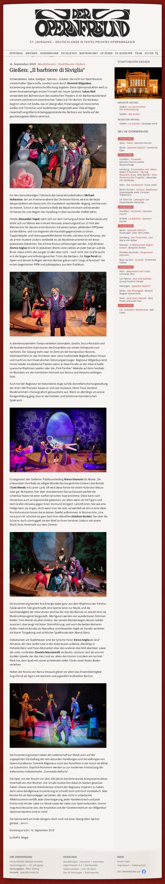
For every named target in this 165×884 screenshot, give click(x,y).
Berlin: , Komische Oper (138, 149)
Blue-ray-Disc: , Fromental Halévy (137, 261)
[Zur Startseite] (82, 23)
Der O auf (128, 871)
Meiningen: (135, 286)
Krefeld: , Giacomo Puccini (135, 220)
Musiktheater (47, 64)
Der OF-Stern (89, 869)
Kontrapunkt (88, 53)
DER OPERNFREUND (21, 857)
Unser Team (123, 861)
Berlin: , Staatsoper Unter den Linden (134, 231)
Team (138, 53)
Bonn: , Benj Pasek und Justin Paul (136, 299)
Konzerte (85, 861)
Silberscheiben (71, 869)
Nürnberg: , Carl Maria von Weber (136, 239)
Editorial (16, 53)
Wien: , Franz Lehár (138, 185)
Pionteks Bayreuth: (136, 254)
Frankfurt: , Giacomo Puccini (135, 212)
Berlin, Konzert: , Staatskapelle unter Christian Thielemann (138, 192)
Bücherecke (91, 865)
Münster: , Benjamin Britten (136, 246)
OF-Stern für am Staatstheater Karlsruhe (134, 201)
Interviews (98, 861)
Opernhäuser (49, 53)
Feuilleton (69, 53)
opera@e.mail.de (29, 872)
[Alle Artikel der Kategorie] (138, 83)
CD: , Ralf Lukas (136, 311)
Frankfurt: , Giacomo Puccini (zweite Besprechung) (131, 162)
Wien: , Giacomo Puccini (135, 143)
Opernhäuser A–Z (72, 865)
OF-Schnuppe (123, 53)
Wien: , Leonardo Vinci (135, 273)
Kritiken (31, 53)
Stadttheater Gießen (71, 64)
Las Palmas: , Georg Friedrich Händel (135, 280)
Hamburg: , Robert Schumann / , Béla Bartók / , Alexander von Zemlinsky (138, 175)
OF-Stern (106, 53)
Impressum (123, 865)
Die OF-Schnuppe (72, 872)
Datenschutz (139, 865)
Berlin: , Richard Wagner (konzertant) (135, 292)
